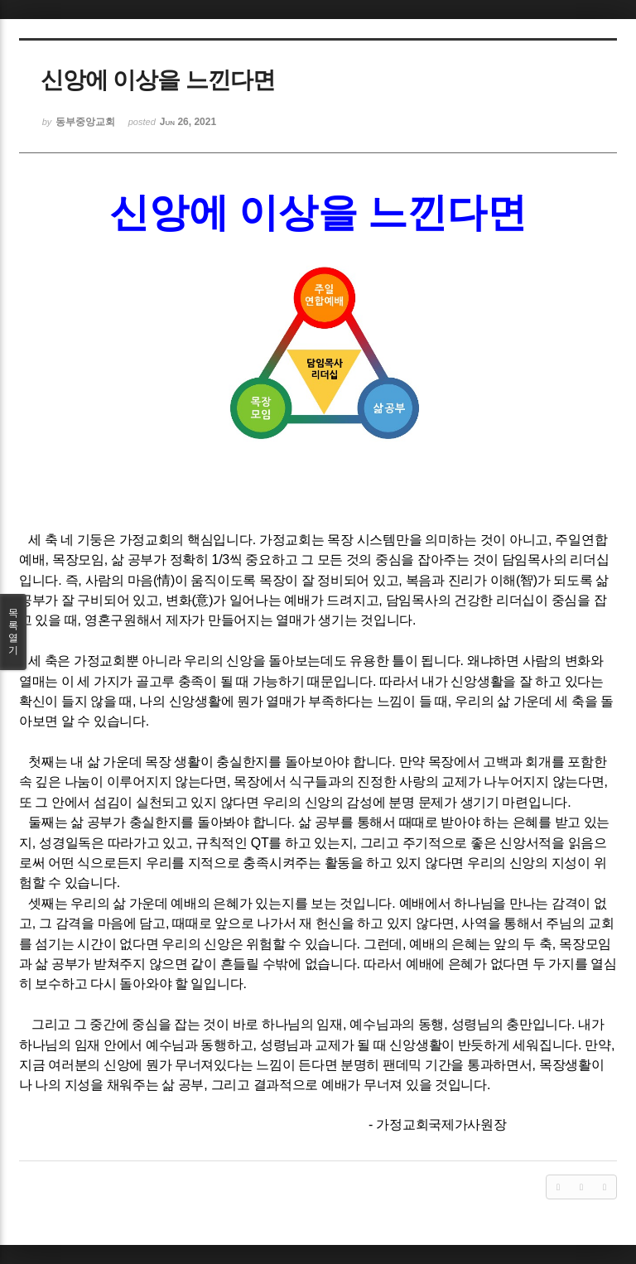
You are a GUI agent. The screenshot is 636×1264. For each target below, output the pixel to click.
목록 (13, 632)
